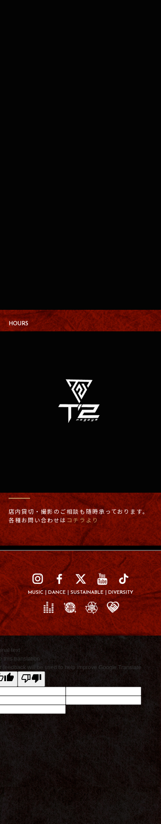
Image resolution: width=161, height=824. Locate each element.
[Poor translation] (31, 679)
